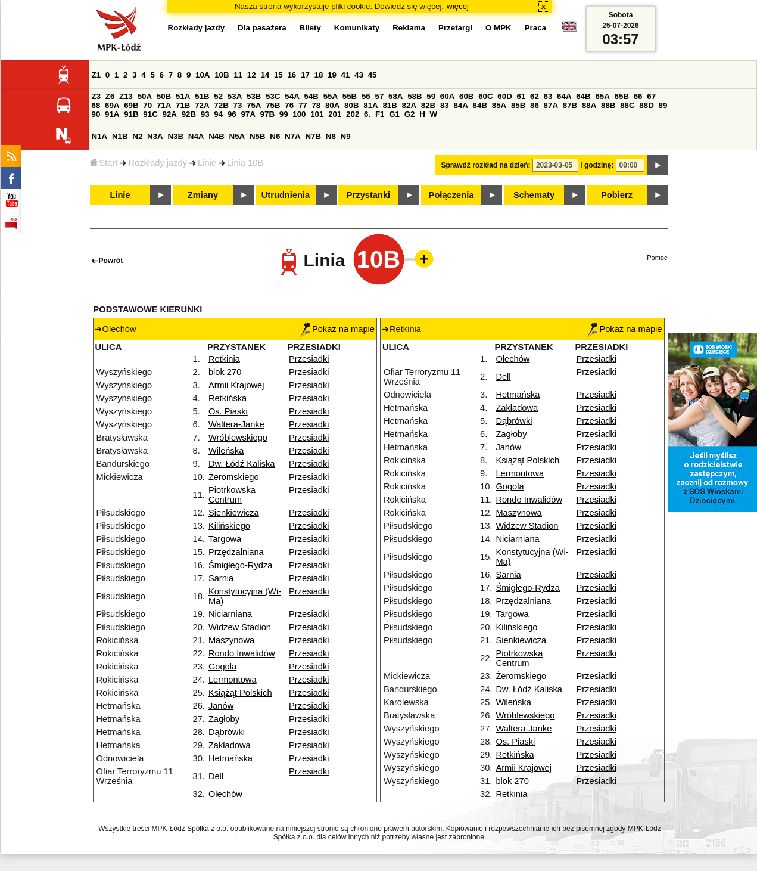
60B (466, 96)
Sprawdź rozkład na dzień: (486, 165)
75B (273, 105)
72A (202, 105)
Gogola (222, 666)
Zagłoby (223, 719)
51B (202, 96)
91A (112, 114)
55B (349, 96)
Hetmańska (230, 758)
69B (131, 105)
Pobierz (617, 195)
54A (292, 96)
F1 (380, 114)
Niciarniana (230, 614)
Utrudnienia (285, 195)
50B (164, 96)
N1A (100, 136)
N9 (346, 136)
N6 (275, 136)
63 (548, 96)
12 (251, 74)
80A (332, 105)
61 (520, 96)
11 (237, 74)
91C (150, 114)
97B (267, 114)
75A (254, 105)
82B (428, 105)
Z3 (96, 96)
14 (264, 74)
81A (370, 105)
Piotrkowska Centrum (232, 494)
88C (627, 105)
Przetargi (455, 27)
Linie (207, 163)
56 (366, 96)
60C (485, 96)
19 (332, 74)
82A (409, 105)
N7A (293, 136)
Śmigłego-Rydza (240, 565)
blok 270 (224, 372)
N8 (331, 136)
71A (164, 105)
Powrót (111, 260)
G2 (409, 114)
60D (504, 96)
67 (651, 96)
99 (283, 114)
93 (205, 114)
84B (480, 105)
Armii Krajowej (236, 385)
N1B (120, 136)
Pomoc (657, 257)
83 (444, 105)
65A (602, 96)
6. (367, 114)
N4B (216, 136)
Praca (535, 27)
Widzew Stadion (239, 627)
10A (202, 74)
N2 (137, 136)
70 (147, 105)
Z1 (96, 74)
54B (311, 96)
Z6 (110, 96)
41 (345, 74)
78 (315, 105)
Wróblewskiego (237, 437)
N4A (196, 136)
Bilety (310, 27)
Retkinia (224, 359)
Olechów (225, 794)
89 (663, 105)
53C (273, 96)
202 (352, 114)
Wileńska (226, 450)
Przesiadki (309, 359)
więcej (458, 6)
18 (318, 74)
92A (170, 114)
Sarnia (220, 578)
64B (583, 96)
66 (638, 96)
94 (218, 114)
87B (570, 105)
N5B (258, 136)
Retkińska (227, 398)
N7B (313, 136)
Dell (215, 776)
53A (235, 96)
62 (534, 96)
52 (218, 96)
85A (499, 105)
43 (358, 74)
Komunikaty (356, 27)
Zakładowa (229, 745)
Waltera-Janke (236, 424)
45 (372, 74)
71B (183, 105)
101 (316, 114)
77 (302, 105)
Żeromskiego (233, 477)
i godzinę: (596, 165)
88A (589, 105)
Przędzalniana (236, 552)
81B (389, 105)
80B (351, 105)
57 (379, 96)
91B (131, 114)
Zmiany (203, 195)
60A (447, 96)
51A (183, 96)
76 (289, 105)
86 (534, 105)
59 (430, 96)
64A (564, 96)
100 (299, 114)
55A (330, 96)
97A (248, 114)
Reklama (408, 27)
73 (237, 105)
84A (460, 105)
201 (334, 114)
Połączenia (451, 195)
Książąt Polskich (240, 693)
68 (96, 105)
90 (96, 114)
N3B (175, 136)
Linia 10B (245, 163)
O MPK (498, 27)
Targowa (224, 539)
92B (189, 114)
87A (551, 105)
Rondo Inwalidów (241, 653)
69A (112, 105)
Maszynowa (231, 640)
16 (291, 74)
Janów (220, 706)
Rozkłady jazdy (157, 163)
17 (305, 74)
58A (395, 96)
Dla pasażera (262, 27)
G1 (394, 114)
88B (608, 105)
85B (518, 105)
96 (232, 114)
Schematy (533, 195)
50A (145, 96)
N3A (155, 136)
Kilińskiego (229, 526)
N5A (237, 136)
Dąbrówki (226, 732)
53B (254, 96)
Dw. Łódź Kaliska (241, 464)
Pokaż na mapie (337, 329)
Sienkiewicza (233, 512)
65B (622, 96)
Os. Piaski (228, 411)
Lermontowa (232, 679)
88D (646, 105)
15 (278, 74)
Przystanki (368, 195)
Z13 (126, 96)
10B (221, 74)
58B (414, 96)
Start (104, 163)
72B (221, 105)
